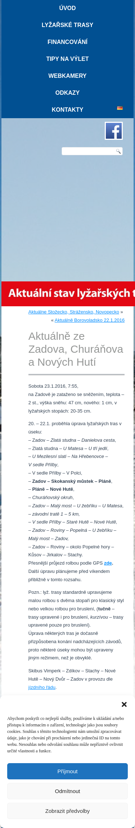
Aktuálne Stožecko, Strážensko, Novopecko (73, 312)
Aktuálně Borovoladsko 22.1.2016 (90, 320)
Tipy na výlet (67, 59)
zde (108, 563)
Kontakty (68, 110)
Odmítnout (67, 791)
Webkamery (67, 76)
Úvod (67, 8)
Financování (67, 42)
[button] (124, 704)
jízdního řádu (41, 687)
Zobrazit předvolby (67, 811)
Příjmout (68, 771)
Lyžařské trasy (67, 25)
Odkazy (67, 93)
